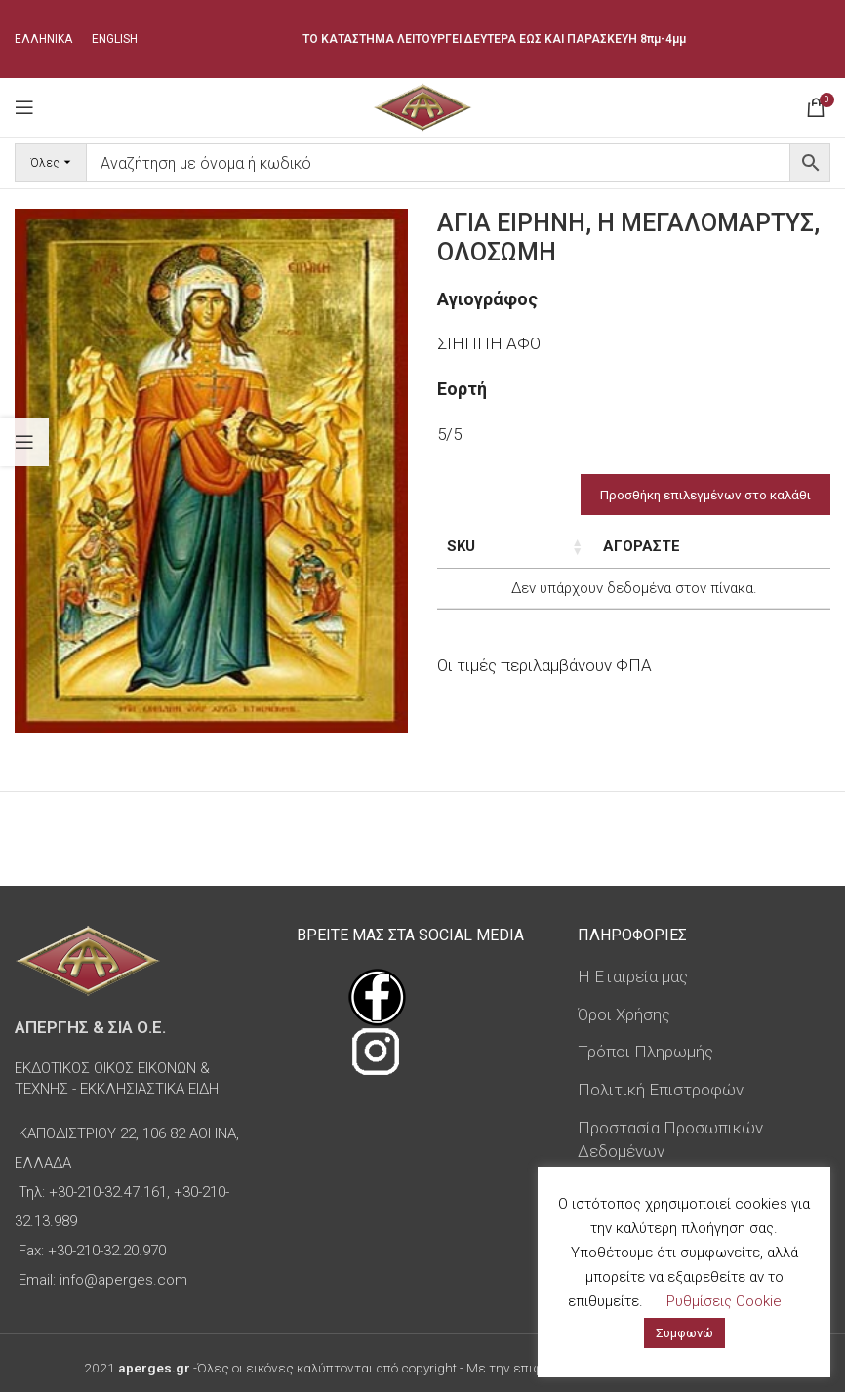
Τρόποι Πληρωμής (645, 1051)
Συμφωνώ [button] (684, 1333)
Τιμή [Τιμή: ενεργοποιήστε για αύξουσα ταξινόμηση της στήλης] (629, 546)
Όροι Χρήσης (624, 1014)
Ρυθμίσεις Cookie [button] (724, 1301)
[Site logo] (422, 105)
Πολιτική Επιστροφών (661, 1089)
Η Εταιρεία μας (633, 976)
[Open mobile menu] (24, 107)
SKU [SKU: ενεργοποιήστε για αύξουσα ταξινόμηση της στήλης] (461, 546)
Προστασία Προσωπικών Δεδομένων (670, 1139)
